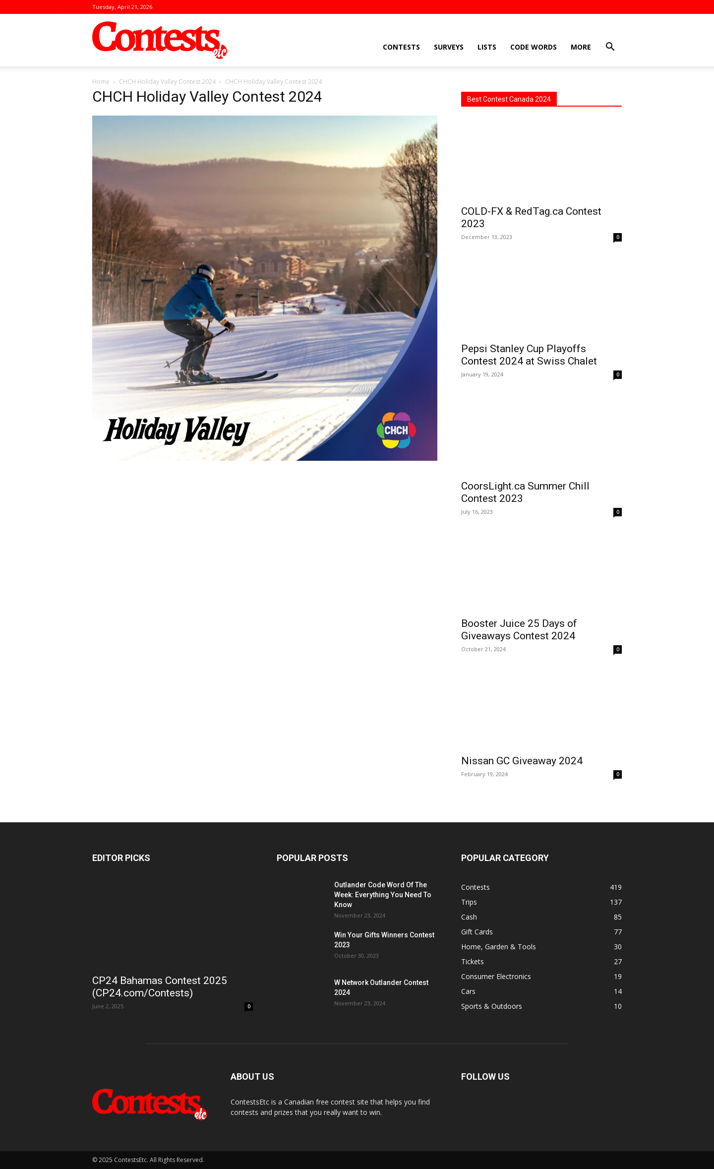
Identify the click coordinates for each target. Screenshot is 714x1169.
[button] (610, 48)
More (581, 47)
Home (101, 81)
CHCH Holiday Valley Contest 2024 (167, 81)
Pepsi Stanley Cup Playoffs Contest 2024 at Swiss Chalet (529, 355)
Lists (486, 47)
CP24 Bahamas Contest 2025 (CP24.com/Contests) (159, 987)
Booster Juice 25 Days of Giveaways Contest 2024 (519, 629)
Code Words (533, 47)
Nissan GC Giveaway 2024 (522, 761)
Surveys (449, 47)
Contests (401, 47)
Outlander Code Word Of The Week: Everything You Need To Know (382, 895)
